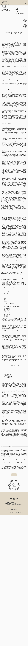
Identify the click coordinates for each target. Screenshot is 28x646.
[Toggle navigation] (25, 3)
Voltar (14, 474)
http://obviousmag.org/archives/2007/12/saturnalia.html (14, 446)
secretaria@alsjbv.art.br (15, 509)
